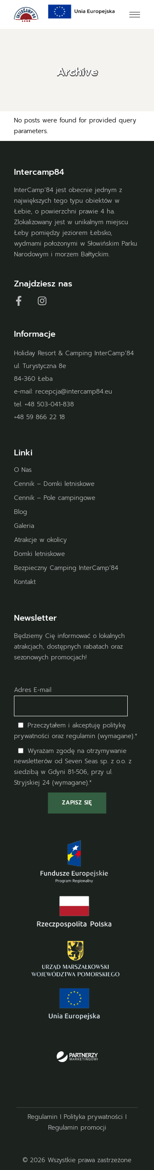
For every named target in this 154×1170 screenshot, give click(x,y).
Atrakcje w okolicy (40, 539)
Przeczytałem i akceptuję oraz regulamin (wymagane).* (75, 731)
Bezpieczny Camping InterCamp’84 (66, 567)
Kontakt (25, 581)
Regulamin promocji (77, 1127)
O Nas (23, 469)
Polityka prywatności (93, 1116)
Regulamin (42, 1116)
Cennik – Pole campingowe (54, 497)
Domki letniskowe (39, 553)
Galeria (24, 525)
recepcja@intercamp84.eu (73, 391)
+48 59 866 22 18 (39, 417)
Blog (20, 511)
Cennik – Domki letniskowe (54, 483)
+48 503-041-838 (49, 404)
